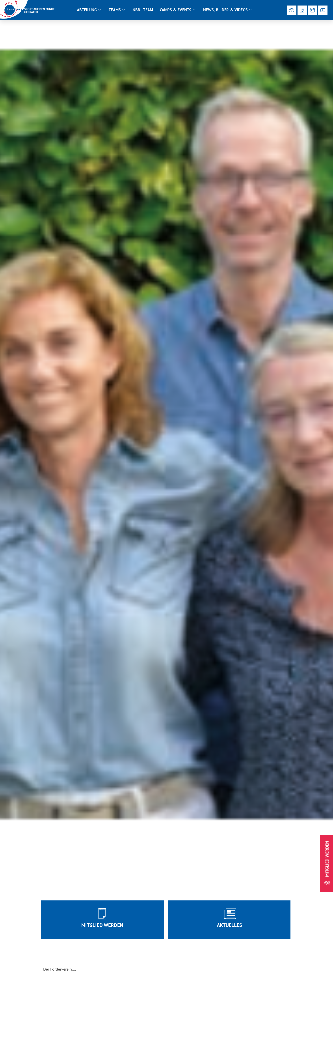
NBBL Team (143, 9)
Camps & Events (177, 9)
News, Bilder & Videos (227, 9)
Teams (117, 9)
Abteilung (89, 9)
